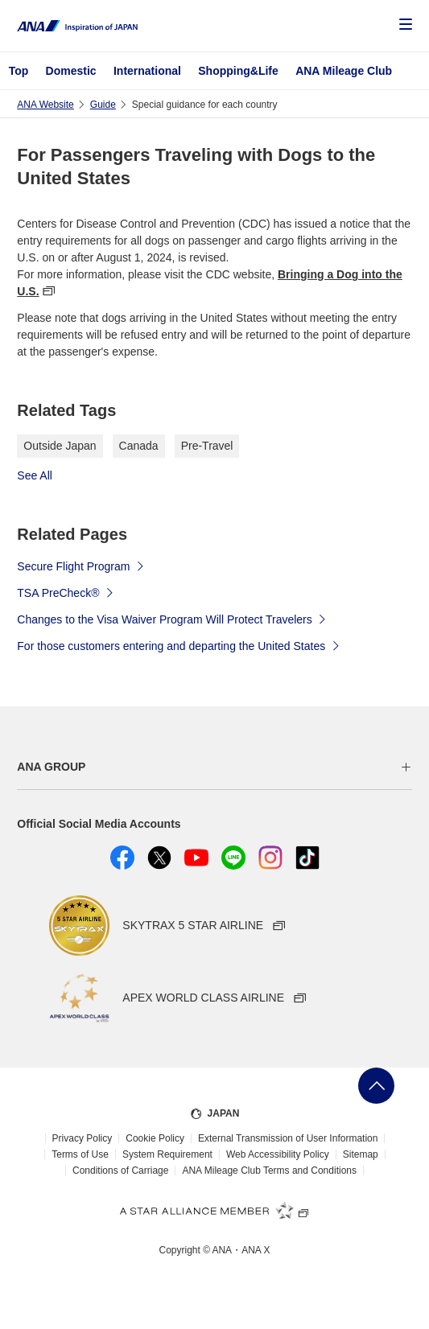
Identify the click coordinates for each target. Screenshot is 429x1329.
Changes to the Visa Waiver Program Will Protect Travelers (172, 618)
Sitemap (360, 1154)
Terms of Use (80, 1154)
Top (19, 70)
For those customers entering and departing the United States (178, 645)
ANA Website (45, 104)
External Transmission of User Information (287, 1138)
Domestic (71, 70)
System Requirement (167, 1154)
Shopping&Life (238, 70)
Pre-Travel (207, 445)
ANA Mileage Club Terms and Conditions (269, 1170)
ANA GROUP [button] (51, 766)
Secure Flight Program (81, 565)
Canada (139, 445)
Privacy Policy (82, 1138)
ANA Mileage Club (343, 70)
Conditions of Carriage (120, 1170)
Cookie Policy (155, 1138)
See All (34, 475)
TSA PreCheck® (66, 592)
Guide (103, 104)
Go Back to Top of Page (376, 1086)
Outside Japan (59, 445)
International (147, 70)
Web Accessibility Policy (277, 1154)
